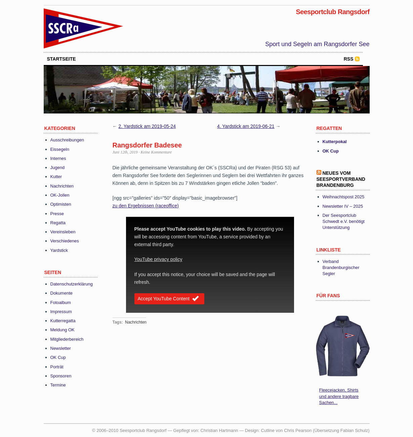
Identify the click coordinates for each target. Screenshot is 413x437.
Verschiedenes (64, 240)
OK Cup (58, 357)
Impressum (61, 311)
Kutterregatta (63, 320)
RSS (349, 59)
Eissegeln (59, 149)
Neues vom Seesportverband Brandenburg (341, 179)
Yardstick (59, 250)
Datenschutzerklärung (71, 284)
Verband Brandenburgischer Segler (341, 267)
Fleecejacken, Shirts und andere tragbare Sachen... (339, 396)
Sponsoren (61, 375)
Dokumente (61, 293)
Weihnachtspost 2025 (344, 196)
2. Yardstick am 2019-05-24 (147, 126)
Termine (58, 385)
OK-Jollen (60, 195)
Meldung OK (62, 329)
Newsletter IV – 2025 (343, 206)
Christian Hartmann (219, 430)
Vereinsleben (63, 231)
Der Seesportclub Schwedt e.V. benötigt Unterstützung (344, 221)
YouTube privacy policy (158, 259)
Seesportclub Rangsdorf (332, 11)
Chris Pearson (298, 430)
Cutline (267, 430)
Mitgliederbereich (67, 339)
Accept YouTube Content (169, 299)
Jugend (57, 167)
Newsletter (60, 348)
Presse (57, 213)
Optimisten (60, 204)
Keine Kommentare (156, 152)
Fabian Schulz (354, 430)
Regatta (58, 222)
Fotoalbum (60, 302)
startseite (61, 59)
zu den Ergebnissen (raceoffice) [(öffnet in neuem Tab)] (146, 205)
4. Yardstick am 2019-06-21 (246, 126)
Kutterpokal (335, 141)
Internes (58, 158)
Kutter (56, 176)
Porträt (57, 366)
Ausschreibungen (67, 139)
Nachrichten (62, 186)
